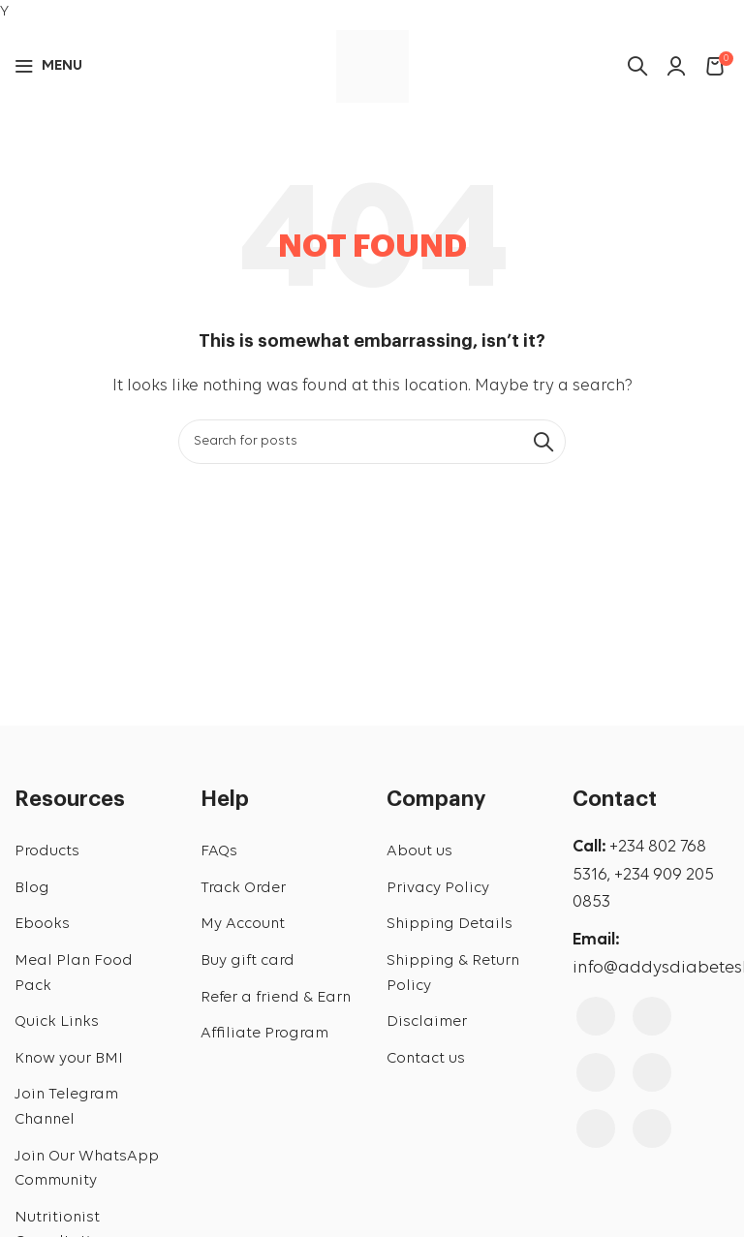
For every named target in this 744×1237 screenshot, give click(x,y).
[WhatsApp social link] (652, 1128)
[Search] (372, 441)
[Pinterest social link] (652, 1072)
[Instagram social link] (652, 1016)
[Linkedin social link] (595, 1128)
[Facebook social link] (595, 1016)
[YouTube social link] (595, 1072)
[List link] (93, 852)
